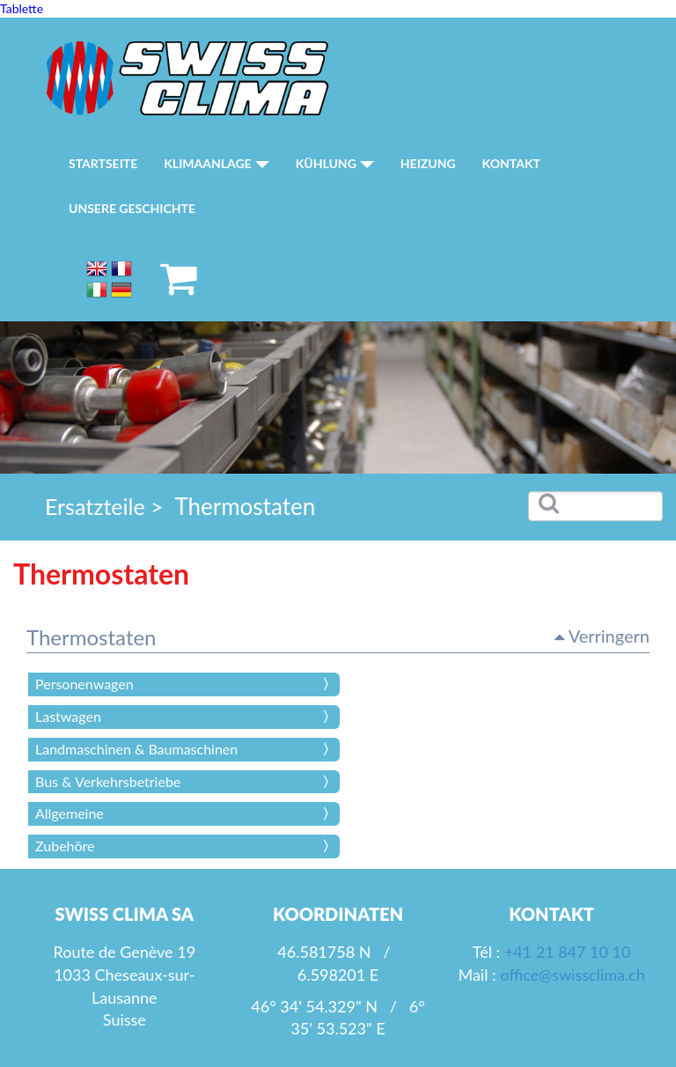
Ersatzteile (95, 506)
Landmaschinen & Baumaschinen (136, 748)
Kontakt (511, 163)
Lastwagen (68, 716)
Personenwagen (84, 683)
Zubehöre (65, 845)
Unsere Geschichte (132, 208)
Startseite (103, 163)
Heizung (428, 163)
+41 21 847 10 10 (567, 951)
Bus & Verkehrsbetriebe (107, 781)
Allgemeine (69, 813)
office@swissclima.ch (572, 974)
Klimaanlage (216, 163)
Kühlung (335, 163)
